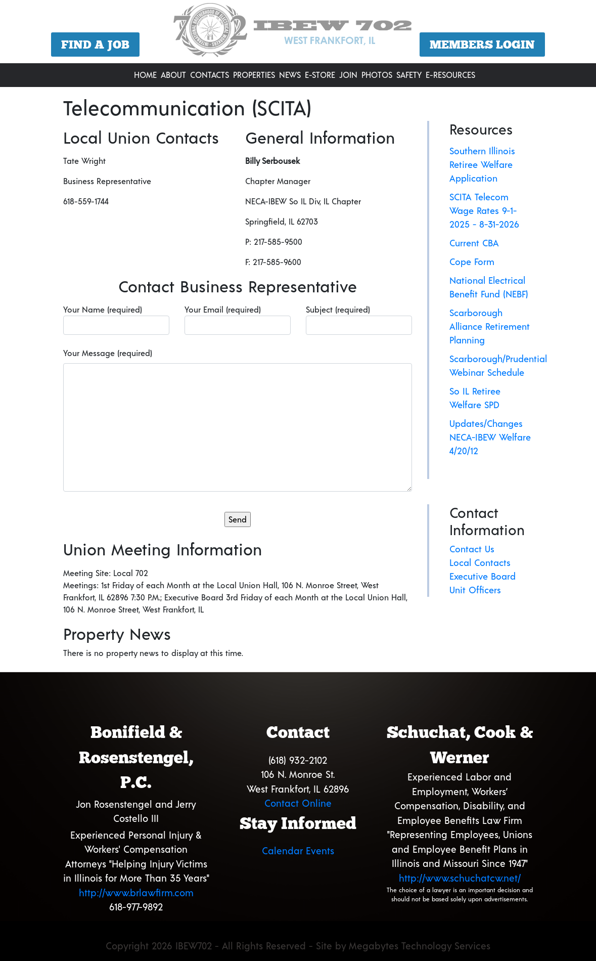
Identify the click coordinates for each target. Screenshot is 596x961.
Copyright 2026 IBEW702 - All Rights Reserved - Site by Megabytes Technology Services (298, 945)
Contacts (209, 74)
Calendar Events (298, 850)
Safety (409, 74)
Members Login (482, 44)
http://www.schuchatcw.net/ (460, 878)
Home (145, 74)
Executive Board (482, 576)
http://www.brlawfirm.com (136, 892)
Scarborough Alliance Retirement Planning (489, 326)
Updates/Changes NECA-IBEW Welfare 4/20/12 (490, 437)
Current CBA (474, 242)
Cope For (467, 261)
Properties (254, 74)
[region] (298, 33)
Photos (376, 74)
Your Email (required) (238, 319)
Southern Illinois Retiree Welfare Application (482, 164)
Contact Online (298, 803)
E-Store (320, 74)
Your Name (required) (116, 319)
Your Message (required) (107, 353)
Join (348, 74)
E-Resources (450, 74)
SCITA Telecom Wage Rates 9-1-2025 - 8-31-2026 (484, 210)
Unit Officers (475, 589)
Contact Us (471, 548)
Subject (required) (359, 319)
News (290, 74)
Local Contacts (480, 562)
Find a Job (95, 44)
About (173, 74)
